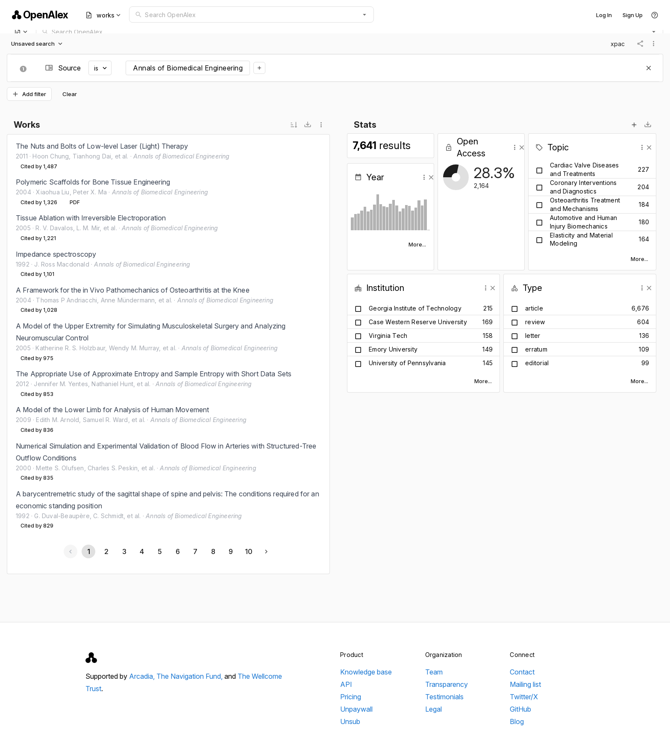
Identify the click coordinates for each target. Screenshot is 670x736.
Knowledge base (366, 672)
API (346, 684)
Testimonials (444, 696)
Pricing (350, 696)
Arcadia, (142, 676)
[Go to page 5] (159, 551)
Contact (522, 672)
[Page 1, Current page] (88, 551)
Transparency (446, 684)
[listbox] (168, 336)
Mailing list (525, 684)
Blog (517, 721)
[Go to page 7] (195, 551)
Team (434, 672)
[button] (364, 14)
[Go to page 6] (177, 551)
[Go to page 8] (213, 551)
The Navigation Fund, (190, 676)
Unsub (350, 721)
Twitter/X (524, 696)
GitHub (520, 709)
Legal (433, 709)
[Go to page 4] (142, 551)
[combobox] (251, 14)
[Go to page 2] (106, 551)
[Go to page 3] (124, 551)
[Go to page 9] (231, 551)
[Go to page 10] (248, 551)
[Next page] (266, 551)
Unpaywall (356, 709)
